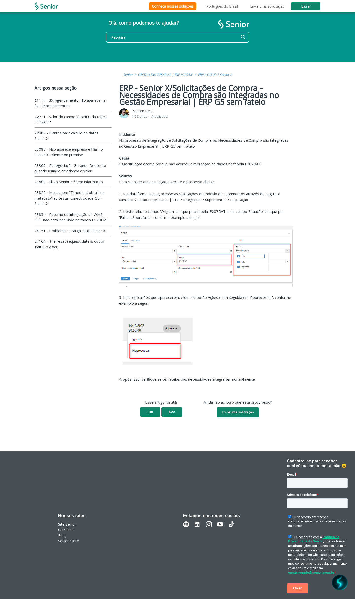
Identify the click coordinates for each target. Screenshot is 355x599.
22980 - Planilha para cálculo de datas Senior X (66, 135)
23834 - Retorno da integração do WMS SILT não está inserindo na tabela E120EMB (72, 217)
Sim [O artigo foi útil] (150, 412)
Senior (128, 74)
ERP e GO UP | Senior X (215, 74)
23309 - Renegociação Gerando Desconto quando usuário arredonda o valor (70, 168)
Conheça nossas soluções (173, 6)
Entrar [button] (306, 6)
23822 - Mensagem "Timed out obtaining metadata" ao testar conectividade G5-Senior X (70, 198)
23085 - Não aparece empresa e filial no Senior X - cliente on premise (69, 152)
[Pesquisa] (177, 37)
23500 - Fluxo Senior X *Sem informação (69, 181)
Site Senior (67, 524)
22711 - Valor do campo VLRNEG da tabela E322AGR (71, 119)
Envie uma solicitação (267, 6)
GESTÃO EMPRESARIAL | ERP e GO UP (165, 74)
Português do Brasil (222, 6)
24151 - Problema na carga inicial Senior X (70, 230)
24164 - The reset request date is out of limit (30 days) (69, 244)
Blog (62, 535)
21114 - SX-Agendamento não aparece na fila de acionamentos (70, 103)
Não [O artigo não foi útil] (172, 412)
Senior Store (68, 540)
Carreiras (66, 529)
